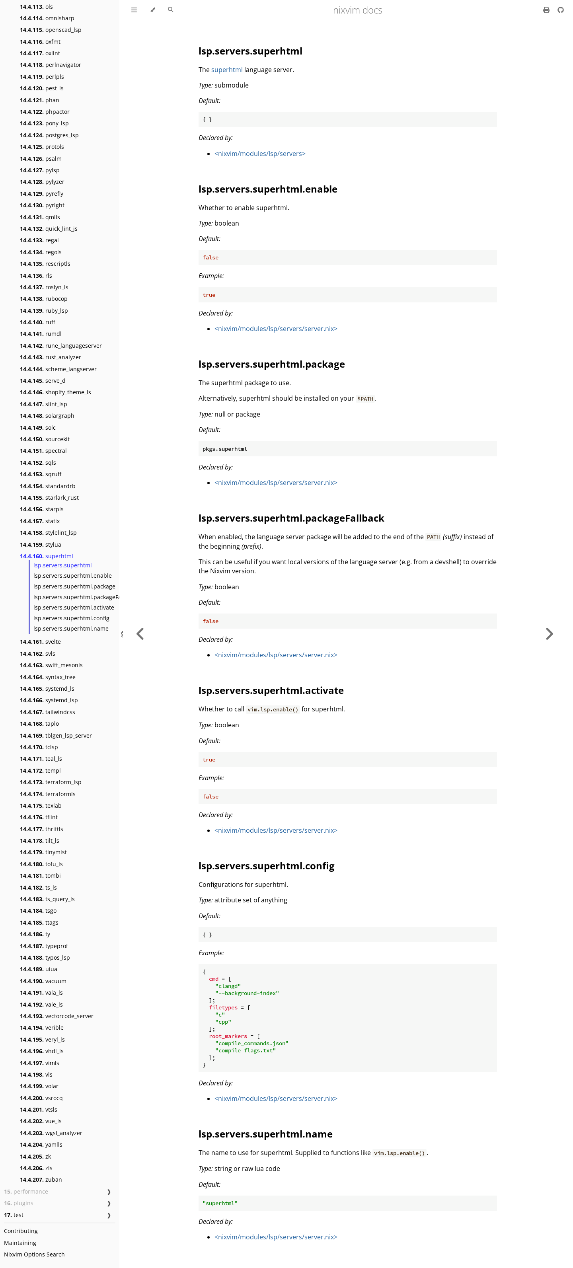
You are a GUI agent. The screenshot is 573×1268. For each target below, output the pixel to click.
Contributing (21, 1231)
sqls (38, 462)
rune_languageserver (61, 345)
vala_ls (41, 992)
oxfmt (40, 41)
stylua (40, 544)
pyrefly (41, 193)
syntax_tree (48, 677)
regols (41, 252)
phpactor (45, 111)
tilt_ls (39, 840)
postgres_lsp (49, 135)
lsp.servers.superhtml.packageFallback (85, 597)
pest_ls (42, 88)
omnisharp (47, 18)
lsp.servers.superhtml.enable (72, 575)
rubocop (44, 298)
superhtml (46, 556)
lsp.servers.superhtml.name (71, 628)
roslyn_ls (44, 287)
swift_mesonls (51, 665)
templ (40, 770)
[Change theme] (153, 10)
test (13, 1215)
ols (36, 6)
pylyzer (42, 181)
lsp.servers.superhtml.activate (73, 607)
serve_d (43, 380)
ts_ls (38, 887)
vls (36, 1074)
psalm (41, 158)
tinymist (43, 852)
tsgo (38, 910)
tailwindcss (47, 712)
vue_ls (41, 1121)
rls (36, 275)
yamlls (41, 1144)
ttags (39, 922)
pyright (42, 205)
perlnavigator (50, 64)
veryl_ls (42, 1039)
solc (38, 427)
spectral (43, 450)
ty (35, 934)
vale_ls (41, 1004)
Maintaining (20, 1243)
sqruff (40, 474)
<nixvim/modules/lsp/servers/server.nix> (275, 328)
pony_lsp (44, 123)
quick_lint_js (49, 228)
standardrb (48, 486)
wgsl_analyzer (51, 1133)
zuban (41, 1179)
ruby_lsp (44, 310)
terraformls (48, 794)
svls (37, 653)
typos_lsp (45, 957)
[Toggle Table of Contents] (134, 10)
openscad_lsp (51, 29)
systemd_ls (47, 688)
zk (35, 1156)
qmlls (40, 217)
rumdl (41, 333)
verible (42, 1027)
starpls (42, 509)
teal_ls (41, 758)
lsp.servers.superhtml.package (74, 586)
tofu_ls (41, 864)
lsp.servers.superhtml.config (71, 618)
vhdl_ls (42, 1051)
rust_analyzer (50, 357)
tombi (40, 875)
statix (40, 521)
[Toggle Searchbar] (170, 10)
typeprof (44, 946)
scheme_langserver (58, 369)
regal (39, 240)
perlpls (42, 76)
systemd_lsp (49, 700)
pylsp (40, 170)
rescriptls (45, 263)
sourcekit (45, 439)
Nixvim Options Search (34, 1254)
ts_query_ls (47, 899)
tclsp (39, 747)
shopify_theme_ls (55, 392)
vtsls (38, 1109)
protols (42, 146)
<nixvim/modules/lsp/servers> (260, 153)
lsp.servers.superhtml (62, 565)
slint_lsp (43, 404)
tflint (39, 817)
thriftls (41, 829)
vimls (39, 1063)
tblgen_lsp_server (56, 735)
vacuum (43, 981)
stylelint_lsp (48, 532)
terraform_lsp (51, 782)
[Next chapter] (549, 634)
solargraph (47, 415)
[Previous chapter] (140, 634)
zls (36, 1168)
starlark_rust (49, 497)
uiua (38, 969)
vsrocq (41, 1098)
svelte (40, 641)
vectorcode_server (57, 1016)
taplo (39, 723)
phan (39, 100)
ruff (37, 322)
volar (39, 1086)
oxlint (40, 53)
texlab (41, 805)
